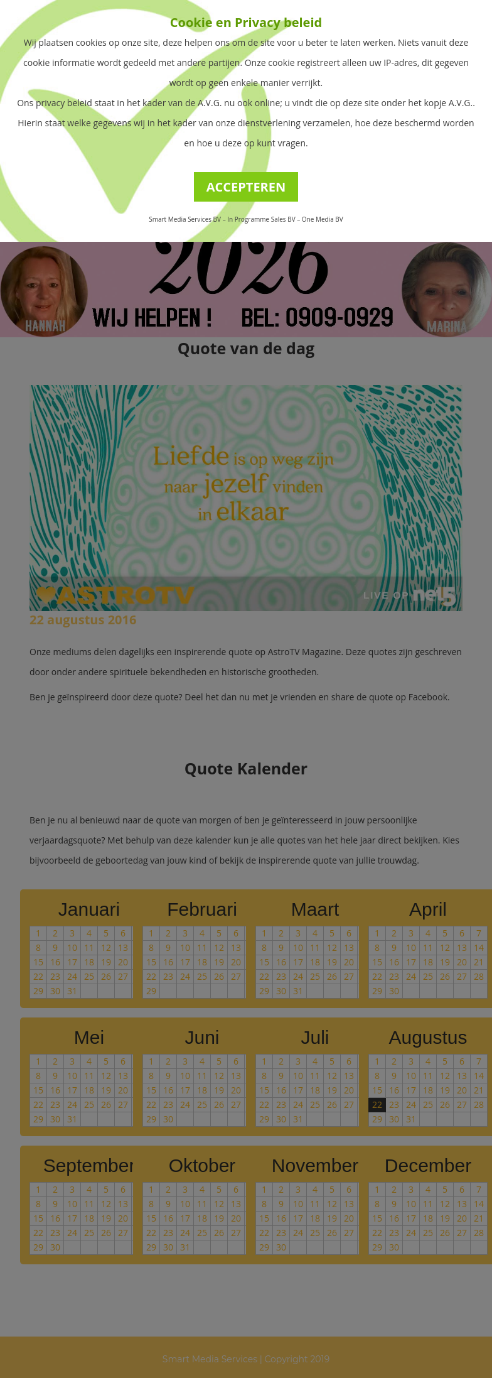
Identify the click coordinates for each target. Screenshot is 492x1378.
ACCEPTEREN (246, 186)
